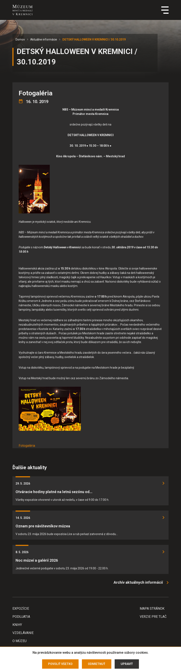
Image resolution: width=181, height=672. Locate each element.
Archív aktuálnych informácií (138, 582)
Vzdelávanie (23, 633)
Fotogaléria (27, 446)
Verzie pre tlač (153, 617)
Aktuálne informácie (43, 39)
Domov (20, 39)
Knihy (17, 625)
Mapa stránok (152, 608)
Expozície (20, 608)
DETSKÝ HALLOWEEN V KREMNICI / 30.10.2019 (94, 39)
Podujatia (21, 617)
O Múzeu (19, 641)
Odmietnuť (96, 664)
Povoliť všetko (60, 664)
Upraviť (127, 664)
